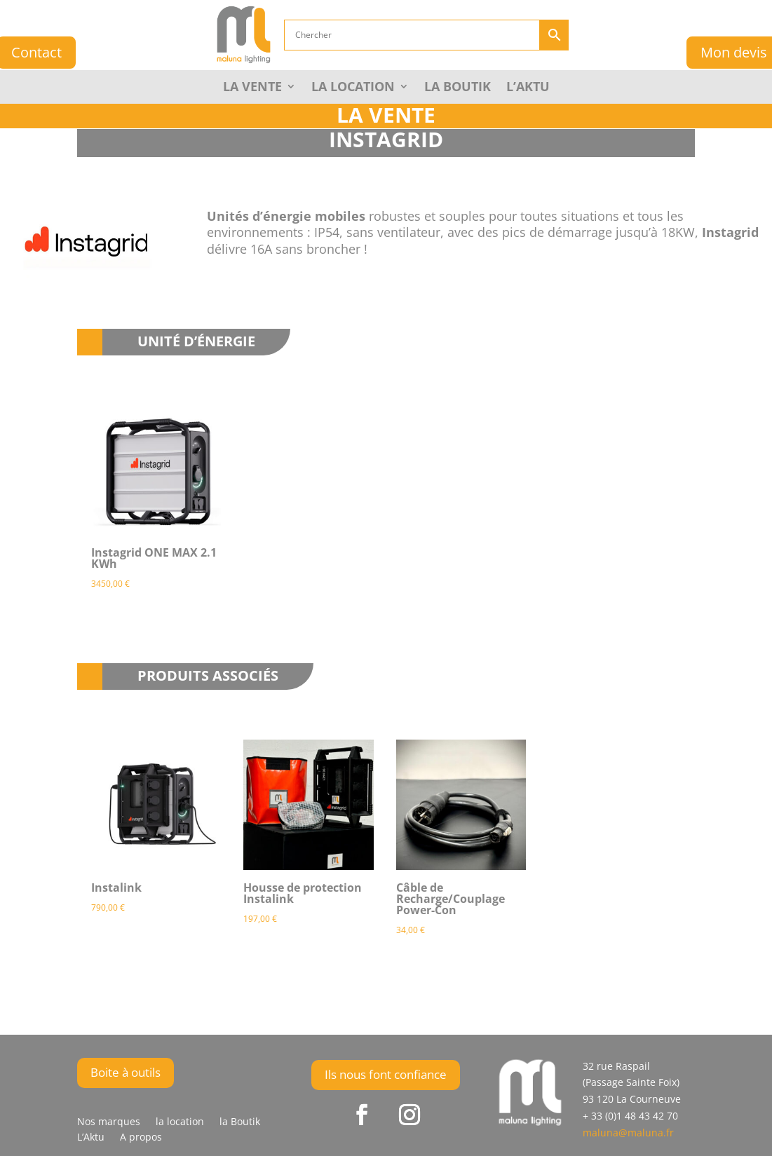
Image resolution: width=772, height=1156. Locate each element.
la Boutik (457, 88)
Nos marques (108, 1122)
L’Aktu (528, 88)
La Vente (252, 88)
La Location (353, 88)
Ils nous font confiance (386, 1074)
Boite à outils (125, 1072)
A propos (141, 1137)
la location (180, 1122)
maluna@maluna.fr (628, 1132)
